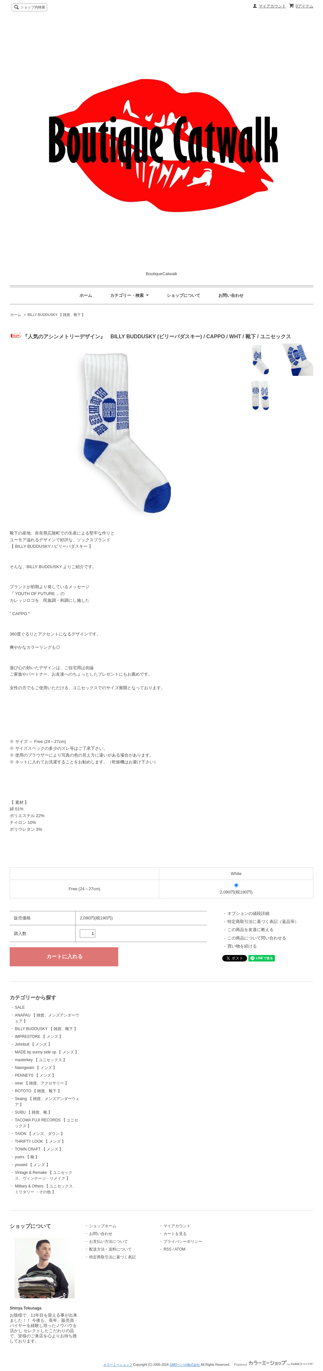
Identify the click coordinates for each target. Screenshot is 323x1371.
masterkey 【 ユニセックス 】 (41, 1060)
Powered (273, 1364)
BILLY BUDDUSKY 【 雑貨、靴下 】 (56, 315)
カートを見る (175, 1233)
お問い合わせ (231, 295)
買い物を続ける (242, 946)
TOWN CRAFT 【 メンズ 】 (39, 1149)
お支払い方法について (108, 1241)
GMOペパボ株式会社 (185, 1364)
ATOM (179, 1249)
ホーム (85, 295)
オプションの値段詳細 (248, 913)
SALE (20, 1007)
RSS (167, 1249)
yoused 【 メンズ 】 (32, 1165)
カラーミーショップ (117, 1364)
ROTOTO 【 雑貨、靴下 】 (38, 1091)
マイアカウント (272, 6)
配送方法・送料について (110, 1249)
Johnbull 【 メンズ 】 (33, 1044)
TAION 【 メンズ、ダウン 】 (40, 1133)
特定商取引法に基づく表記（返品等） (263, 921)
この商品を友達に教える (250, 929)
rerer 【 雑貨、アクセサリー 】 (42, 1083)
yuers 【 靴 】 (27, 1157)
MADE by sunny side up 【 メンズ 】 (47, 1052)
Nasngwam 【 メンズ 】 (36, 1067)
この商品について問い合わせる (256, 938)
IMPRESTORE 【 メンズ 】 (39, 1036)
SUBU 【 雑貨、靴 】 (33, 1112)
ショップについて (183, 295)
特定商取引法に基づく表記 (112, 1257)
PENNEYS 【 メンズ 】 (35, 1075)
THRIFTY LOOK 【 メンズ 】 (40, 1141)
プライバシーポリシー (182, 1241)
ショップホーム (102, 1226)
